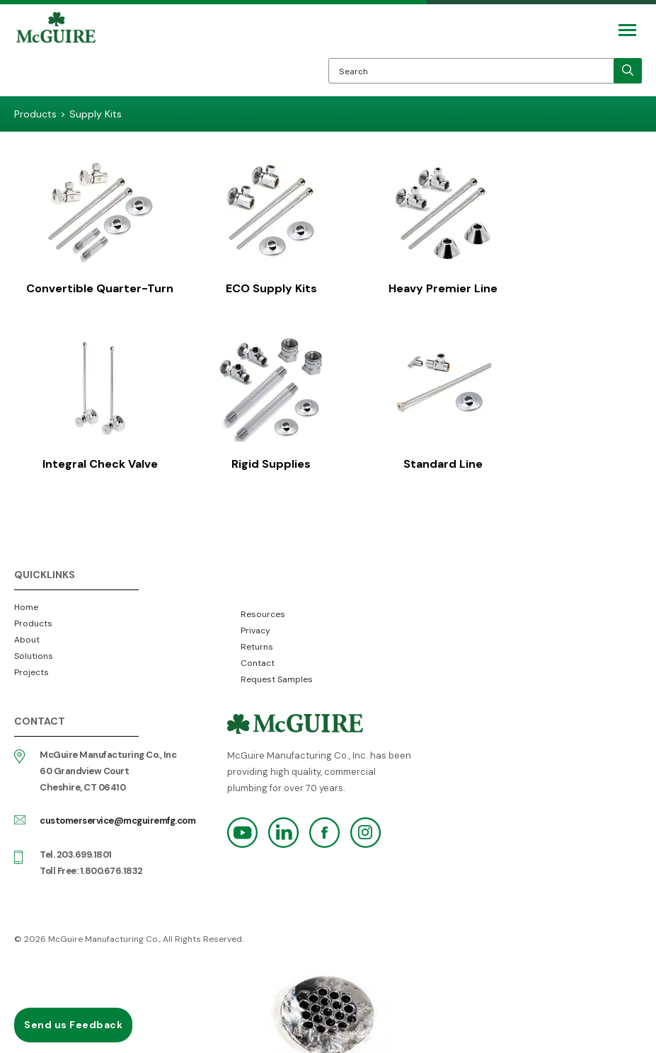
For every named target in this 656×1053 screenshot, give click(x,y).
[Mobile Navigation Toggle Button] (627, 30)
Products (33, 619)
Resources (263, 610)
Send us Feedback (73, 1024)
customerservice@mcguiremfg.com (117, 816)
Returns (257, 642)
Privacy (255, 626)
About (27, 635)
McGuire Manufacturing (56, 53)
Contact (258, 658)
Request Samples (277, 675)
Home (26, 603)
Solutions (33, 651)
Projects (31, 668)
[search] (628, 71)
